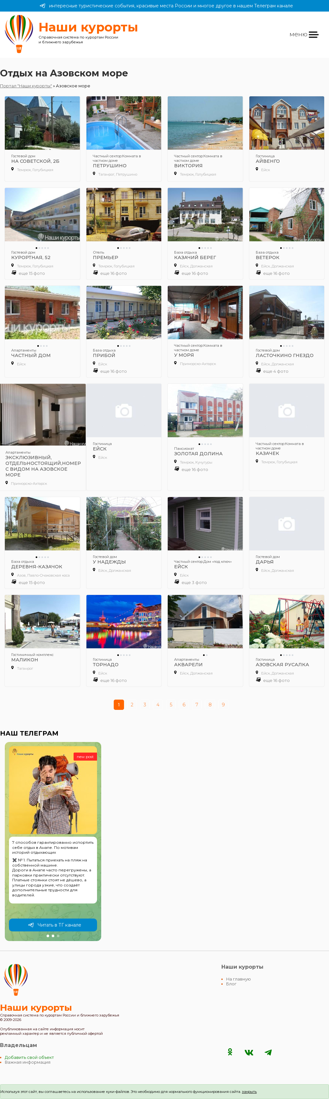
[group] (53, 841)
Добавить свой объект (29, 1057)
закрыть (249, 1091)
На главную (238, 979)
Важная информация (27, 1062)
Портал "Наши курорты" (26, 85)
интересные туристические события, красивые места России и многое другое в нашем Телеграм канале (166, 6)
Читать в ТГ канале (54, 925)
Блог (231, 983)
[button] (48, 936)
